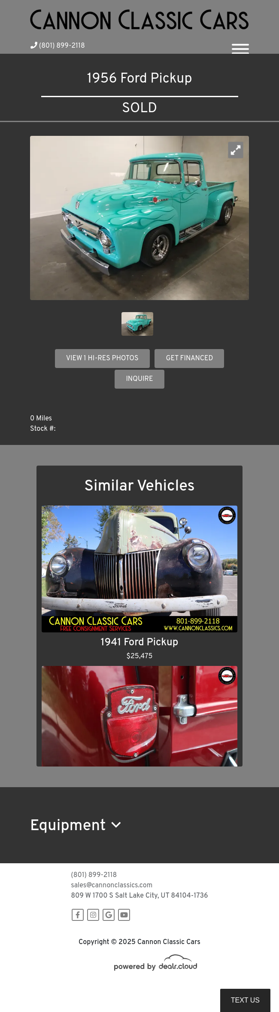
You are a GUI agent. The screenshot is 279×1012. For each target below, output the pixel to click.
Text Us (245, 1000)
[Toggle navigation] (240, 45)
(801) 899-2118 (57, 46)
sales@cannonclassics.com (111, 885)
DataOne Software (169, 986)
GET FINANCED (189, 358)
